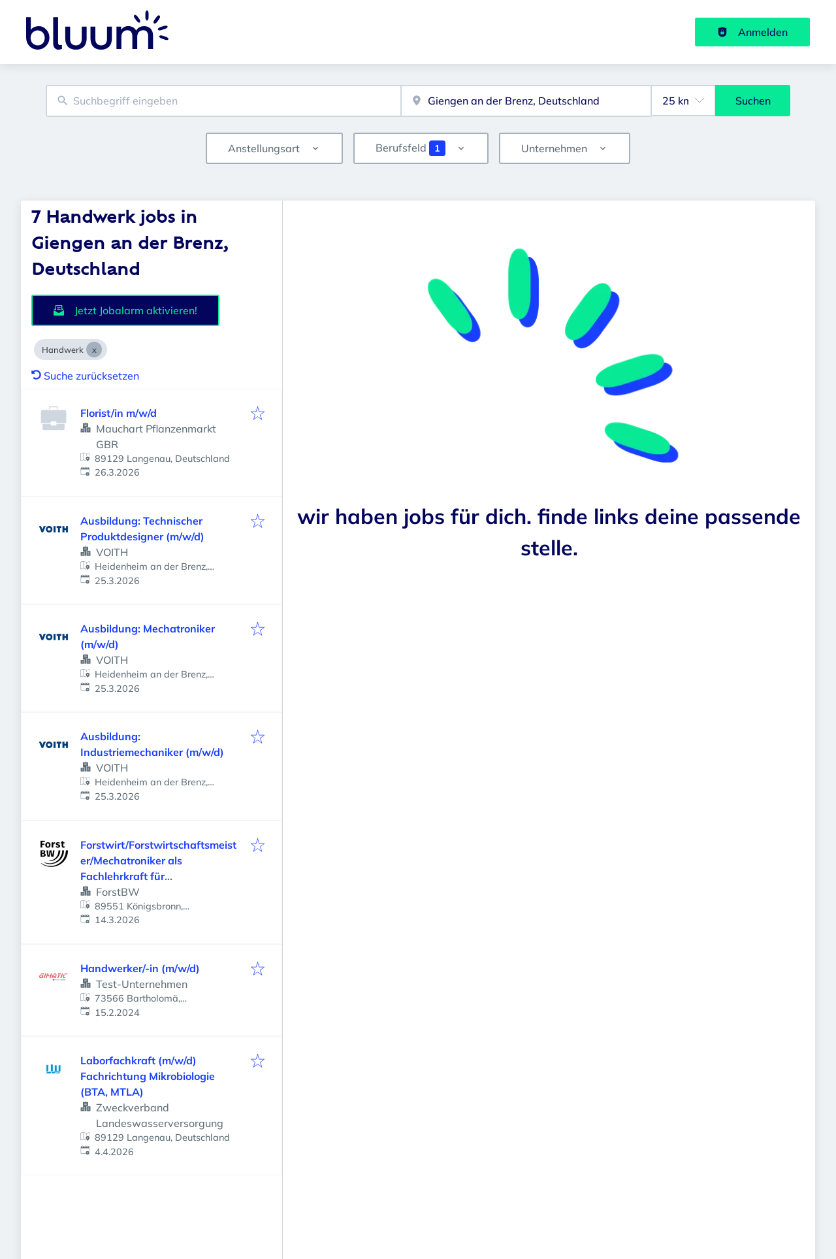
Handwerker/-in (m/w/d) (140, 968)
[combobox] (223, 101)
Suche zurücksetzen (85, 375)
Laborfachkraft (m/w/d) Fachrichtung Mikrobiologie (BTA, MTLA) (147, 1076)
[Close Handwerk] (94, 349)
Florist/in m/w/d (118, 412)
